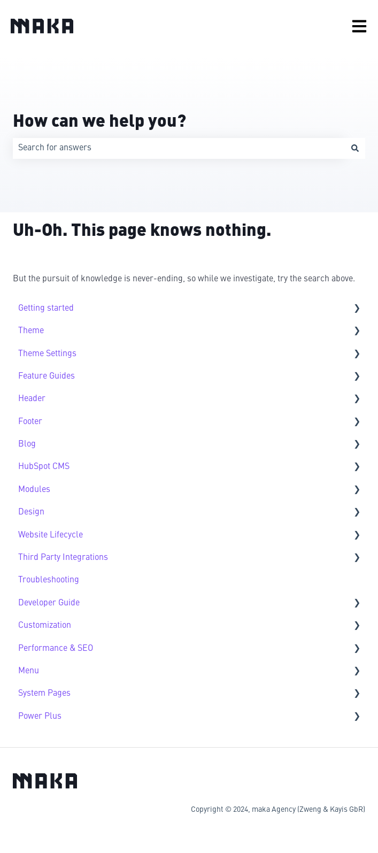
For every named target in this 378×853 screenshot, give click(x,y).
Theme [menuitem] (31, 331)
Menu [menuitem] (28, 671)
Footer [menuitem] (30, 422)
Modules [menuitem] (34, 490)
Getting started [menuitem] (46, 308)
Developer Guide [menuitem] (49, 603)
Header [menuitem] (31, 399)
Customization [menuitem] (44, 625)
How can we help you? (99, 122)
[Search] (355, 148)
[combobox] (179, 148)
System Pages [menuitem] (44, 693)
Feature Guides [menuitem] (46, 376)
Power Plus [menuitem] (39, 716)
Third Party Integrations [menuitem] (63, 558)
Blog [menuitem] (27, 444)
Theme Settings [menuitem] (47, 354)
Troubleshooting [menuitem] (48, 580)
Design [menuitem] (31, 512)
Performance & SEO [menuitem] (55, 648)
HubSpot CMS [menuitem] (44, 467)
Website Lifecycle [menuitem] (50, 535)
